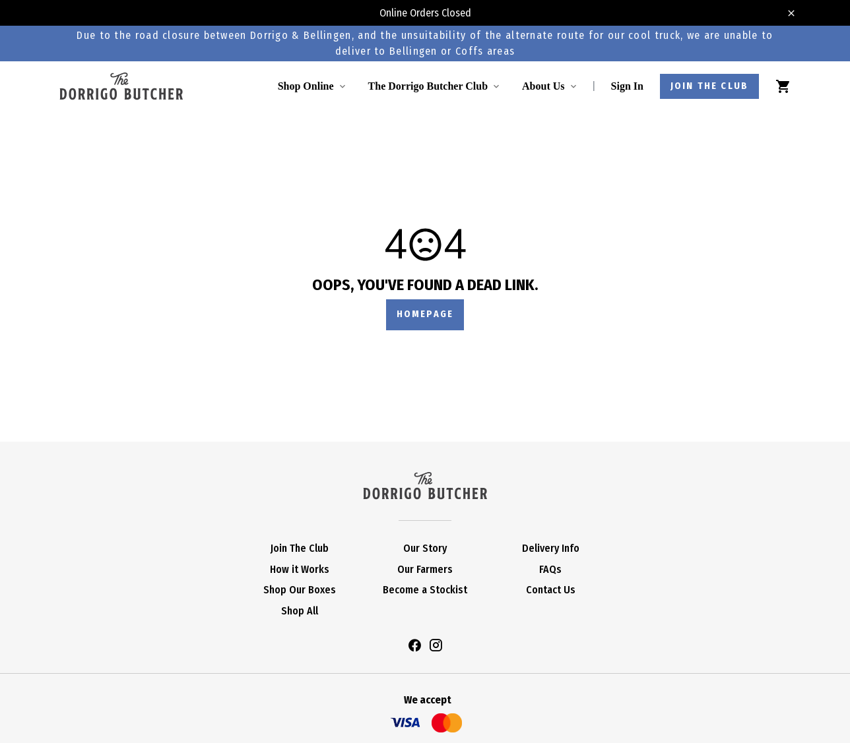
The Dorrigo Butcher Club (428, 86)
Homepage (425, 314)
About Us (543, 86)
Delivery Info (550, 548)
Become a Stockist (425, 589)
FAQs (550, 569)
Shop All (299, 611)
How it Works (299, 569)
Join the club (709, 86)
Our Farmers (425, 569)
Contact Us (550, 589)
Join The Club (300, 548)
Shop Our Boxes (299, 589)
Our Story (425, 548)
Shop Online (306, 86)
